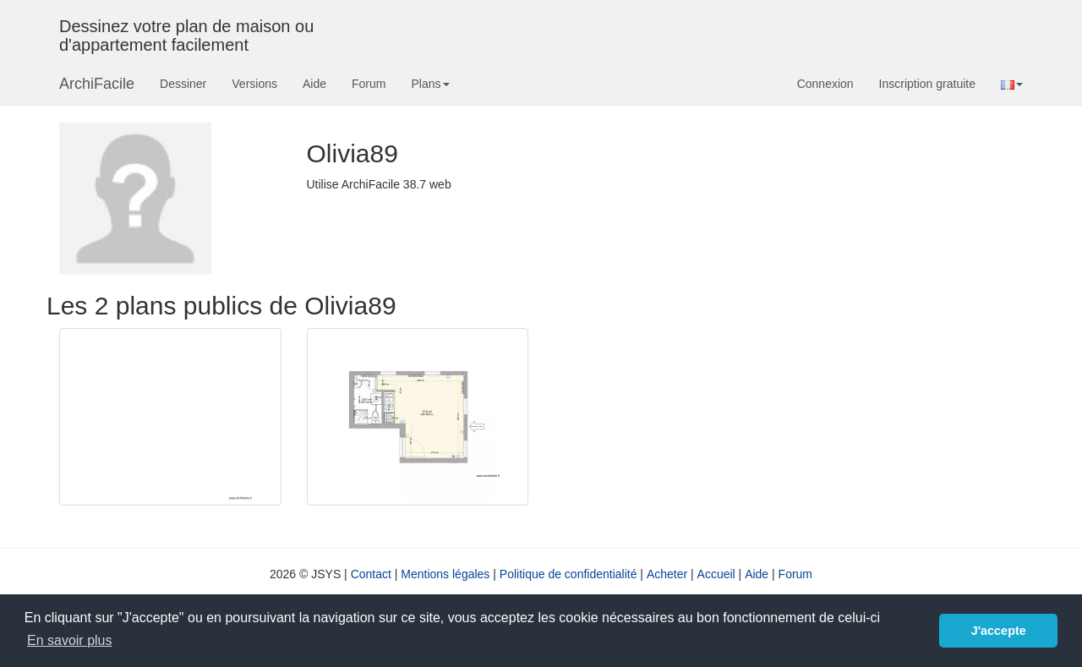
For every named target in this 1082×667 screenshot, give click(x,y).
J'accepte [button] (998, 630)
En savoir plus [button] (69, 640)
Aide (314, 83)
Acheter (667, 574)
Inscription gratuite (927, 83)
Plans (430, 83)
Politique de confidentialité (568, 574)
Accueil (716, 574)
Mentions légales (445, 574)
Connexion (825, 83)
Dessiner (183, 83)
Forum (368, 83)
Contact (371, 574)
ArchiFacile (96, 83)
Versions (254, 83)
